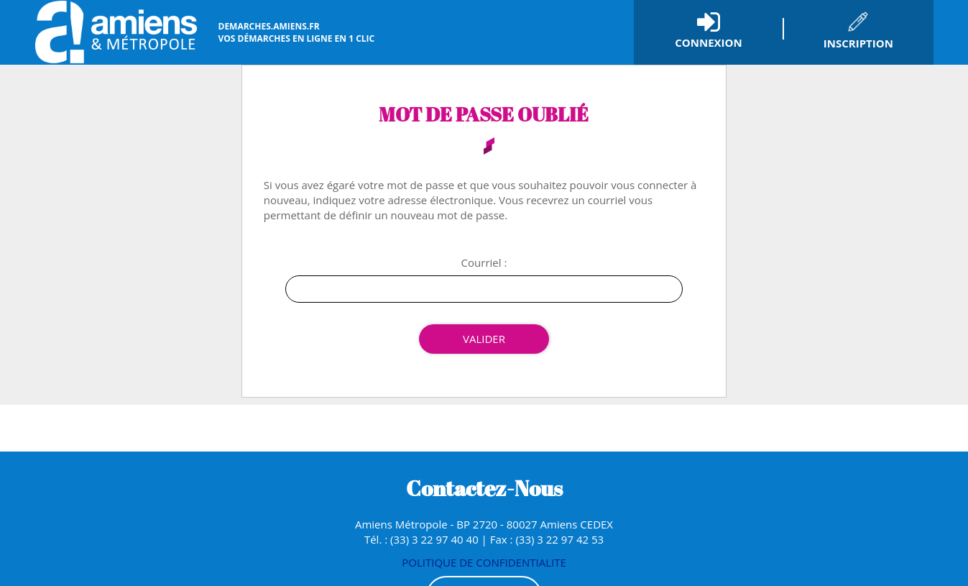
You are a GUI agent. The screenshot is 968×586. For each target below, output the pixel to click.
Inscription (858, 43)
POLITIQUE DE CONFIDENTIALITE (484, 562)
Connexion (708, 42)
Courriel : (484, 262)
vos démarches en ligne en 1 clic (296, 32)
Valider (484, 338)
